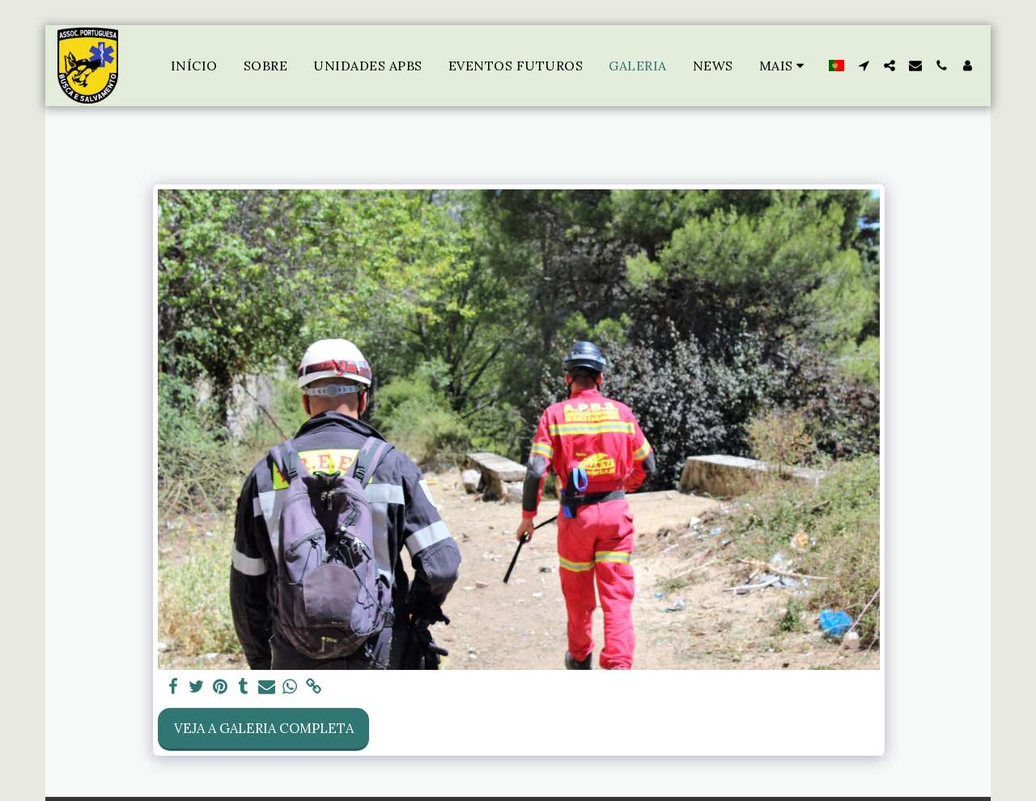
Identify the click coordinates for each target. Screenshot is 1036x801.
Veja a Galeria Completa (264, 728)
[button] (863, 65)
